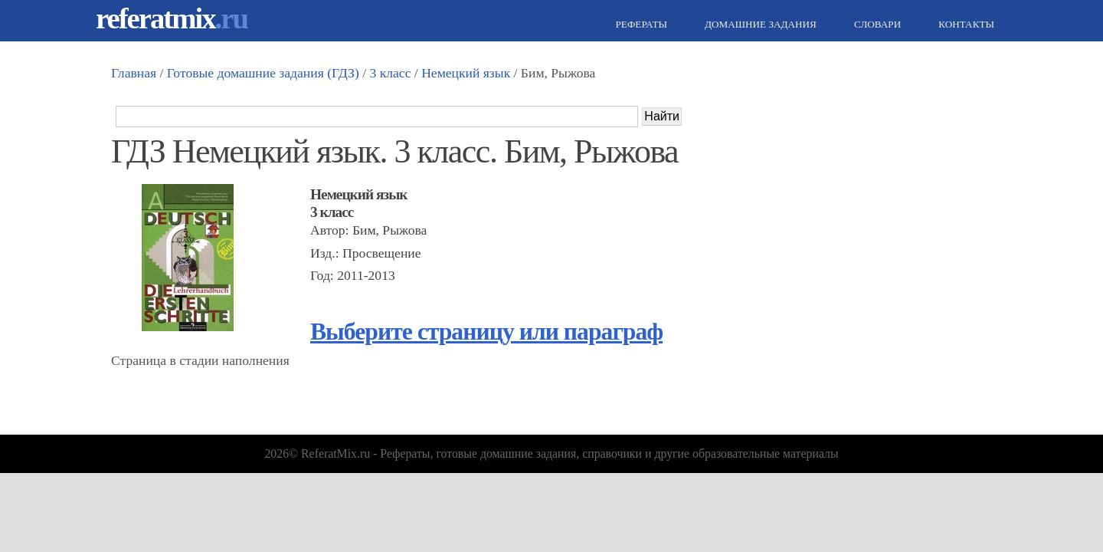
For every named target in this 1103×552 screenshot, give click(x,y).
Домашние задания (759, 24)
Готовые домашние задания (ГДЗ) (263, 72)
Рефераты (639, 24)
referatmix (171, 18)
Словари (875, 24)
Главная (133, 72)
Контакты (964, 24)
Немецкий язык (465, 72)
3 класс (390, 72)
